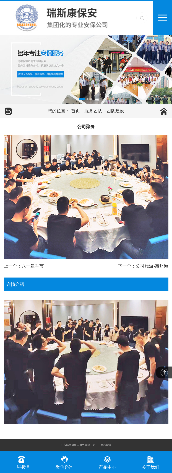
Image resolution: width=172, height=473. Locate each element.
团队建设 (115, 110)
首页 (75, 110)
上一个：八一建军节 (24, 266)
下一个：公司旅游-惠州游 (143, 266)
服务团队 (93, 110)
